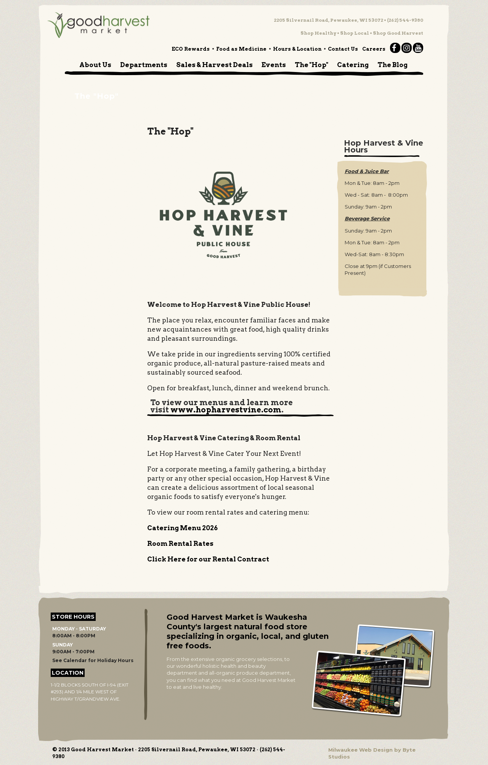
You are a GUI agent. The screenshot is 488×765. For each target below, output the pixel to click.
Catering (353, 65)
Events (274, 65)
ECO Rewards (191, 49)
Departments (143, 65)
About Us (95, 65)
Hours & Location (297, 49)
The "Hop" (311, 65)
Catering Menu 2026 (182, 528)
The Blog (392, 65)
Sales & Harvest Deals (214, 65)
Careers (373, 49)
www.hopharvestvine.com (225, 409)
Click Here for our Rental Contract (208, 559)
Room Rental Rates (180, 543)
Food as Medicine (241, 49)
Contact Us (343, 49)
